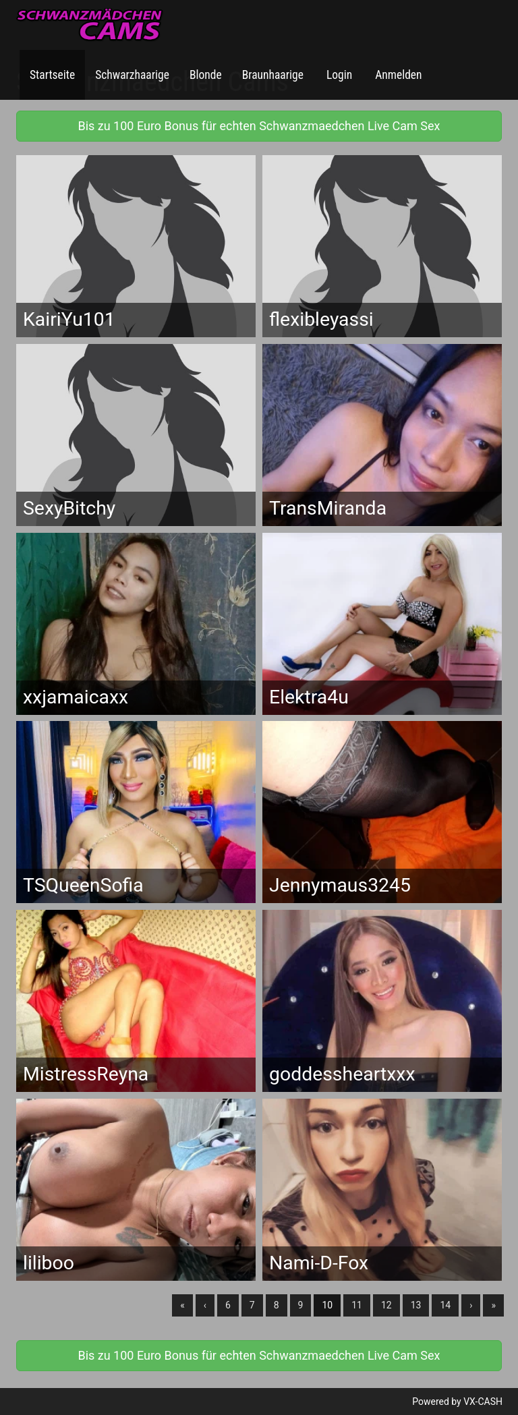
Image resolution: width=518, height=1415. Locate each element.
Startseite (52, 75)
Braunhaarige (273, 75)
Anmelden (397, 75)
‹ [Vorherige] (205, 1305)
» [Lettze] (493, 1305)
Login (338, 75)
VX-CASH (482, 1401)
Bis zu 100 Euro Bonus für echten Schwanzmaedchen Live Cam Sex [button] (259, 126)
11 (356, 1305)
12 (386, 1305)
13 (416, 1305)
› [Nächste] (470, 1305)
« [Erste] (182, 1305)
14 (445, 1305)
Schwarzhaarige (132, 75)
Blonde (206, 75)
